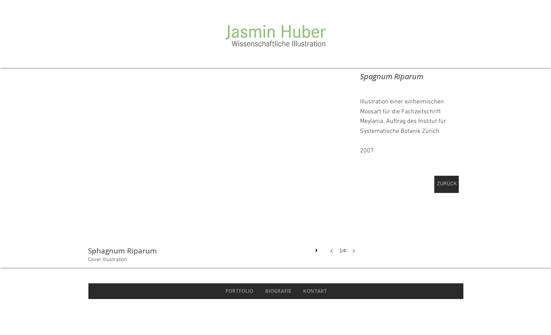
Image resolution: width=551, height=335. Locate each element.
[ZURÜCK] (446, 184)
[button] (224, 170)
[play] (317, 248)
